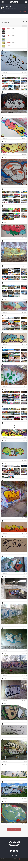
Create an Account (22, 11)
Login (2, 1)
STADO (5, 50)
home (2, 15)
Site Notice (14, 854)
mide (8, 45)
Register (3, 2)
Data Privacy (14, 855)
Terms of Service (14, 856)
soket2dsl (9, 28)
